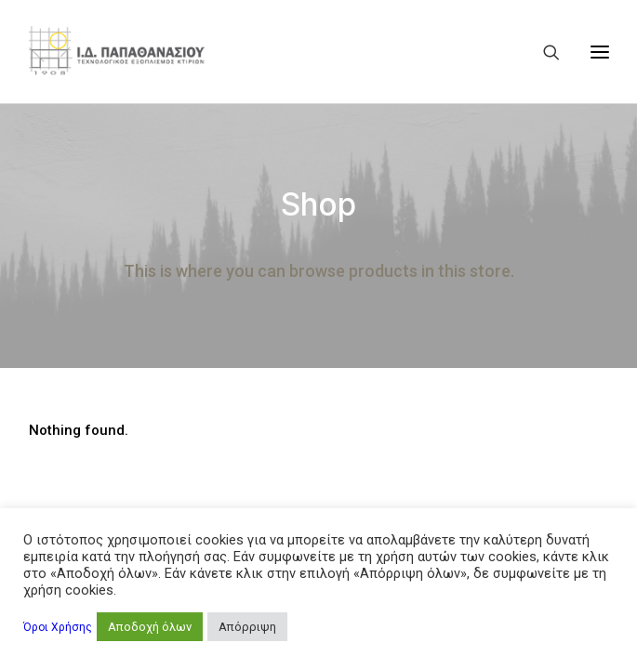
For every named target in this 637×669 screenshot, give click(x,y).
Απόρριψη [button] (247, 627)
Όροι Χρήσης (57, 627)
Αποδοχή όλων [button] (150, 627)
